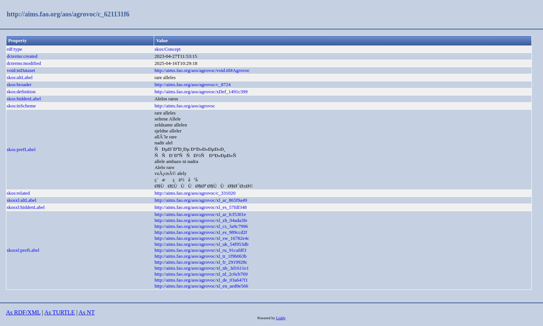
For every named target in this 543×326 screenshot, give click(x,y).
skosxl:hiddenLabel (26, 207)
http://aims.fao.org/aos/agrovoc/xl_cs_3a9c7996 (201, 226)
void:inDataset (21, 70)
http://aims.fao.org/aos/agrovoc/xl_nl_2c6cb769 (201, 274)
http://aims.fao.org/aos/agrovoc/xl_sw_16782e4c (202, 238)
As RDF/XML (23, 312)
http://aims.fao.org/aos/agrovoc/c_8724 (193, 84)
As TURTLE (59, 312)
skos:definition (21, 91)
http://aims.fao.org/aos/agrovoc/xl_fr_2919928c (201, 262)
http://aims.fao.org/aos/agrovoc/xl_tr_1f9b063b (201, 256)
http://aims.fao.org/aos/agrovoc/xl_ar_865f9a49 (201, 200)
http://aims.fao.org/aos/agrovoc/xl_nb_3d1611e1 (202, 268)
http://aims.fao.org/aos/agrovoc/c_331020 (195, 193)
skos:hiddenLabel (24, 98)
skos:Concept (168, 49)
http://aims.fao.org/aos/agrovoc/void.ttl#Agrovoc (202, 70)
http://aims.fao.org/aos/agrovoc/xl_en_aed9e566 (201, 286)
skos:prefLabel (21, 149)
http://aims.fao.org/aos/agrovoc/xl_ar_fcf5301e (200, 214)
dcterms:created (22, 56)
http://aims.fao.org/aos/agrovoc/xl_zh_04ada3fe (201, 220)
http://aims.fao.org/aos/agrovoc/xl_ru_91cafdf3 (200, 250)
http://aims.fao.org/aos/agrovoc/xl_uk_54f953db (202, 244)
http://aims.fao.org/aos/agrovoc (185, 106)
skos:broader (19, 84)
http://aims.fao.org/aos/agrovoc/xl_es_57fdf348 (201, 207)
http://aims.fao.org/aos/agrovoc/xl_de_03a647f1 (201, 280)
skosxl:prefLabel (23, 250)
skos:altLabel (19, 77)
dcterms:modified (24, 63)
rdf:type (14, 49)
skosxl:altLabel (21, 200)
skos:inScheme (21, 106)
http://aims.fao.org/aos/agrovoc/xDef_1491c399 (201, 91)
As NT (87, 312)
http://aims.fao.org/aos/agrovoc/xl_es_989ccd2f (201, 232)
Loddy (280, 318)
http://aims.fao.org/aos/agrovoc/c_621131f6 (68, 14)
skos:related (18, 193)
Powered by (266, 318)
